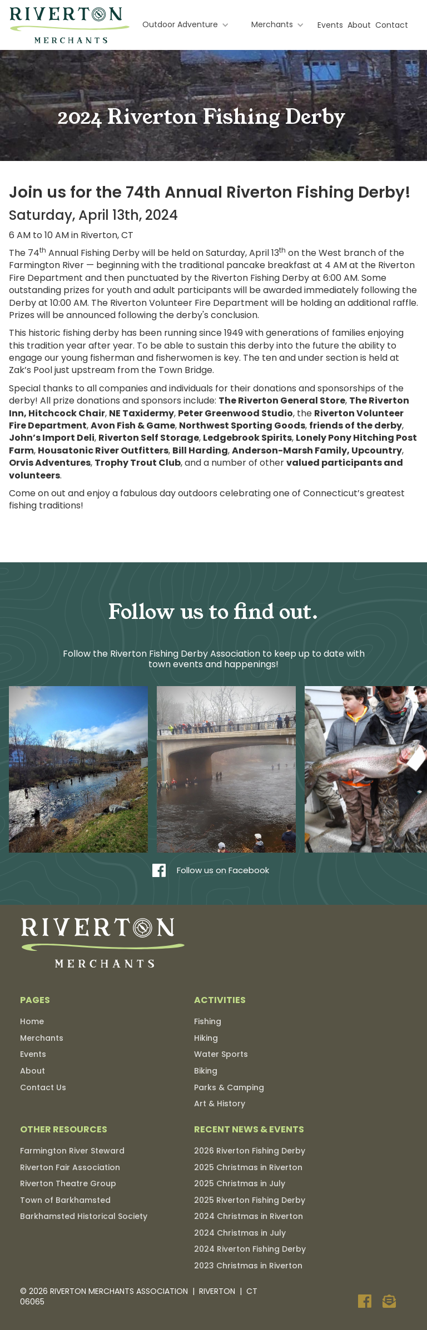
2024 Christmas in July (240, 1232)
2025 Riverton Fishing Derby (249, 1200)
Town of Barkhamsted (65, 1200)
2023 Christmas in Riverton (248, 1265)
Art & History (219, 1103)
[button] (185, 25)
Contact (391, 25)
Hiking (206, 1038)
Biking (205, 1070)
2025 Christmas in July (239, 1183)
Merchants (41, 1038)
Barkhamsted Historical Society (83, 1216)
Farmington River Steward (72, 1150)
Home (32, 1021)
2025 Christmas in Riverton (248, 1167)
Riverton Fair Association (70, 1167)
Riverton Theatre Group (68, 1183)
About (359, 25)
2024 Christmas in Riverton (248, 1216)
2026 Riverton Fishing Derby (249, 1150)
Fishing (207, 1021)
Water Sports (221, 1054)
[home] (70, 25)
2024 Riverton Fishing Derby (250, 1249)
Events (330, 25)
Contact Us (43, 1087)
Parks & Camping (229, 1087)
